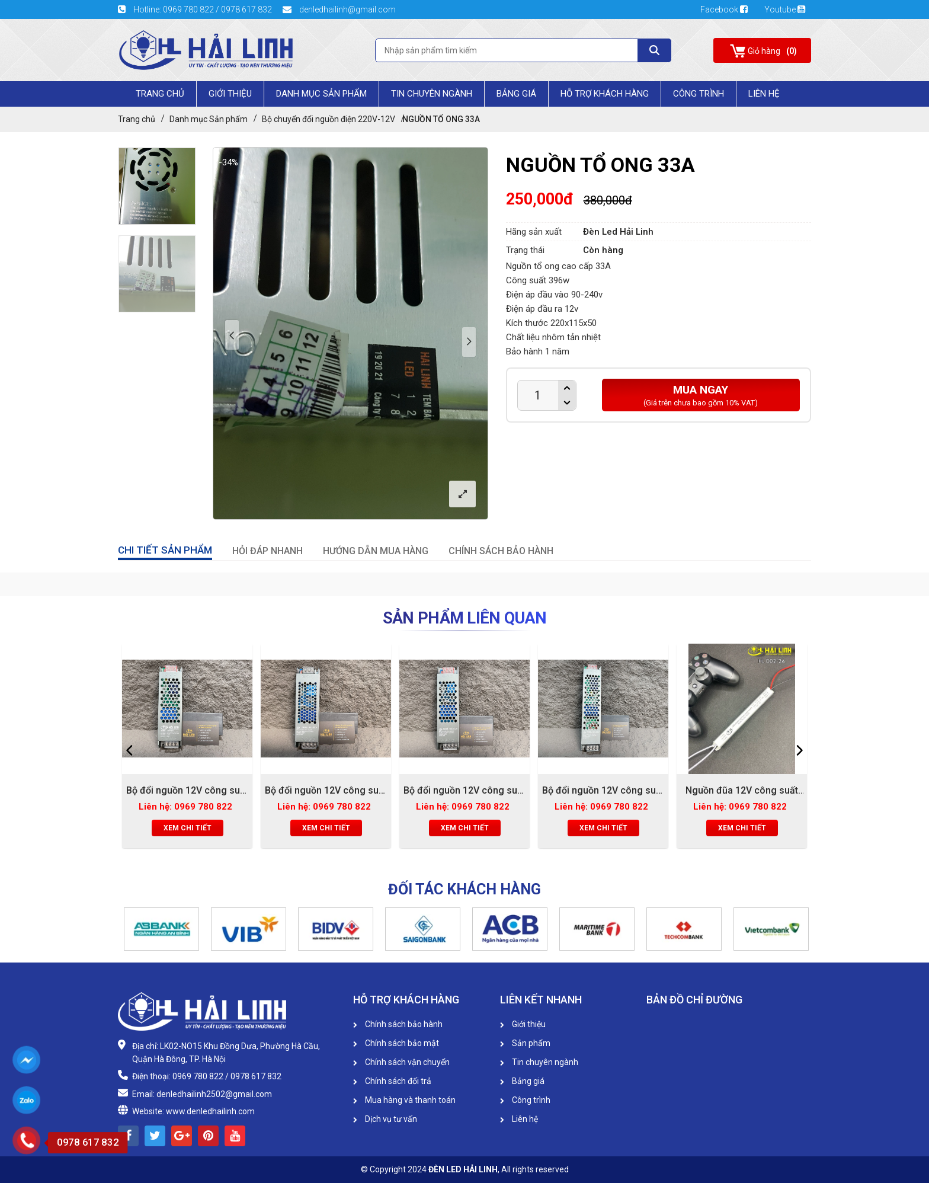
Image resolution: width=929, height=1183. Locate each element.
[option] (157, 186)
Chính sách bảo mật (396, 1043)
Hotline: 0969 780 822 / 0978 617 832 (196, 9)
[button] (124, 929)
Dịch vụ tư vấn (385, 1119)
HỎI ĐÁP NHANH (267, 551)
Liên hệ (519, 1119)
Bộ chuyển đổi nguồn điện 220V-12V (328, 119)
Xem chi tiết (188, 828)
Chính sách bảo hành (398, 1024)
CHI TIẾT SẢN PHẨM (165, 550)
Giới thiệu (523, 1024)
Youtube (784, 9)
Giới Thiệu (230, 93)
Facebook (727, 9)
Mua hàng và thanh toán (404, 1100)
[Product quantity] (538, 395)
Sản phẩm (525, 1043)
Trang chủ (160, 93)
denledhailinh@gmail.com (339, 9)
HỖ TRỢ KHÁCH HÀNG (604, 93)
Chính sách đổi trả (392, 1081)
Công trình (698, 93)
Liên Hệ (764, 93)
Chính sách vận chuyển (401, 1062)
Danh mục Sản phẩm (321, 93)
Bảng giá (516, 93)
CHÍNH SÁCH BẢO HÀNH (501, 551)
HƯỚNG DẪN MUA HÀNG (375, 551)
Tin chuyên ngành (431, 93)
